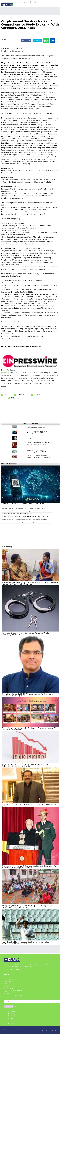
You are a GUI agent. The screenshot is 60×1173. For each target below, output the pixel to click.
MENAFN (5, 52)
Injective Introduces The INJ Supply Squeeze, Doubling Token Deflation (19, 514)
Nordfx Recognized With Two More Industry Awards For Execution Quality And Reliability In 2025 (26, 519)
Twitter (11, 1015)
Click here (15, 971)
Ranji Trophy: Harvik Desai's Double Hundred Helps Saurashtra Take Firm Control (25, 944)
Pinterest (12, 1020)
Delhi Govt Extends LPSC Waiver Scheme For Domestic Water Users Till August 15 (27, 697)
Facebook (12, 1012)
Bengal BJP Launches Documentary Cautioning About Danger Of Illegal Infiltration (27, 908)
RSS (11, 1024)
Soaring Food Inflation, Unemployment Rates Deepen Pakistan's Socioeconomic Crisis (26, 767)
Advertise (6, 987)
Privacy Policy (8, 983)
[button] (30, 2)
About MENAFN (8, 990)
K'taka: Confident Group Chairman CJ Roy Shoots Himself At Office (29, 807)
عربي (25, 2)
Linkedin (12, 1022)
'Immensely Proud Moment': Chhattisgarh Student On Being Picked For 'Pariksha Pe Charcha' (30, 586)
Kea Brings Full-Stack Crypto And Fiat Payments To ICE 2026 (16, 516)
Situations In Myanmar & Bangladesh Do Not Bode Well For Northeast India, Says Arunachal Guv (29, 869)
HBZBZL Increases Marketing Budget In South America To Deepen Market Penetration (24, 522)
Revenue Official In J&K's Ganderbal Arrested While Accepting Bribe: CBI (25, 636)
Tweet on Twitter (37, 43)
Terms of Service (8, 980)
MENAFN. (12, 1030)
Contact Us (7, 985)
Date (4, 42)
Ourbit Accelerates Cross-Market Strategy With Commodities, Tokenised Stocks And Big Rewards (26, 525)
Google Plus (13, 1017)
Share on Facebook (26, 43)
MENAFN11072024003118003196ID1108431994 (21, 349)
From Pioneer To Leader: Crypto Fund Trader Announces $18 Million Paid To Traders (22, 511)
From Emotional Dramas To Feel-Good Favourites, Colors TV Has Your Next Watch (29, 731)
